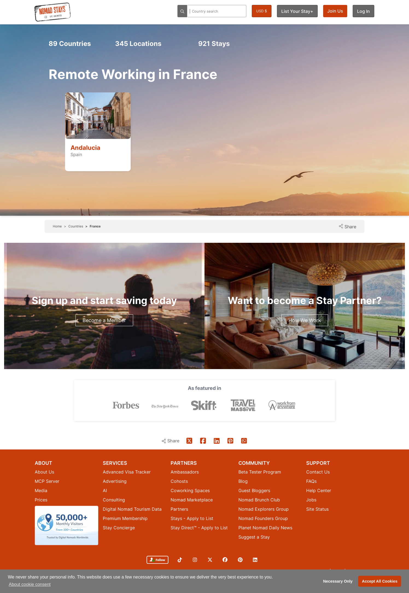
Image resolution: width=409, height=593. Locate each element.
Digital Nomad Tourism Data (132, 509)
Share (347, 226)
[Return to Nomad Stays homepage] (52, 12)
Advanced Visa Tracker (127, 472)
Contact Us (318, 472)
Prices (41, 500)
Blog (243, 481)
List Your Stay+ (297, 11)
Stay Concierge (119, 527)
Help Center (318, 490)
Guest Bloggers (254, 490)
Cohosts (179, 481)
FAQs (311, 481)
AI (105, 490)
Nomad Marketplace (192, 500)
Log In (363, 11)
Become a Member (104, 320)
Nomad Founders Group (263, 518)
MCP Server (47, 481)
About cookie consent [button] (30, 584)
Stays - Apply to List (192, 518)
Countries (70, 44)
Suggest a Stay (254, 537)
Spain (76, 154)
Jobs (311, 500)
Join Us (335, 11)
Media (41, 490)
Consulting (114, 500)
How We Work (304, 320)
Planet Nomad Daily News (265, 527)
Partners (179, 509)
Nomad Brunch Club (259, 500)
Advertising (115, 481)
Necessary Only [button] (338, 581)
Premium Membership (125, 518)
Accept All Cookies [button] (380, 581)
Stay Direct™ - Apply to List (199, 527)
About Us (44, 472)
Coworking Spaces (190, 490)
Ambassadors (185, 472)
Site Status (317, 509)
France (95, 226)
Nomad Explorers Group (263, 509)
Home (57, 226)
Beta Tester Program (259, 472)
